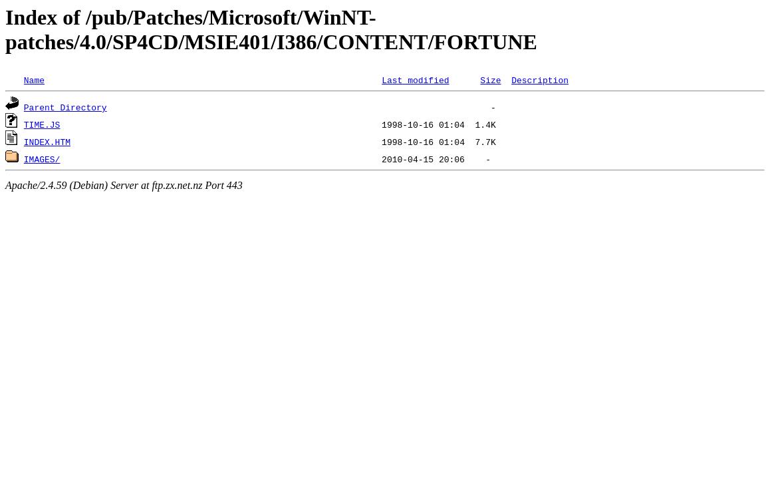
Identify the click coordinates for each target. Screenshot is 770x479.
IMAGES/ (42, 159)
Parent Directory (65, 107)
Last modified (415, 80)
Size (490, 80)
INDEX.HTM (47, 142)
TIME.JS (42, 124)
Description (540, 80)
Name (34, 80)
